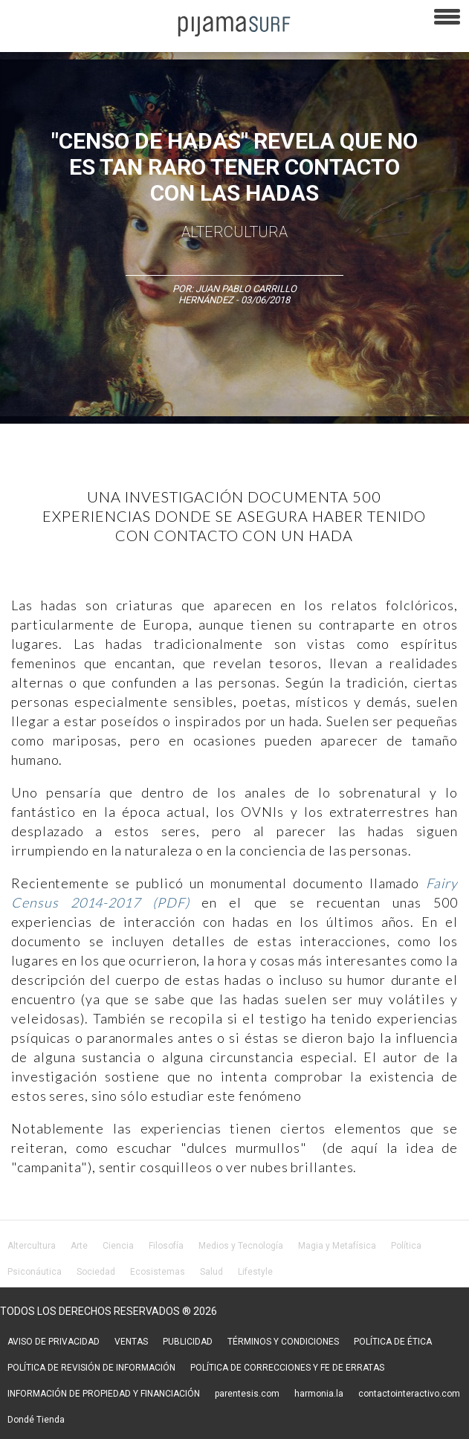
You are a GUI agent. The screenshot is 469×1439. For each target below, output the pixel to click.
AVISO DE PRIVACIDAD (53, 1341)
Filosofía (166, 1246)
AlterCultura (234, 232)
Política (406, 1246)
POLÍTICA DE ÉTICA (393, 1341)
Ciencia (118, 1246)
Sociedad (96, 1272)
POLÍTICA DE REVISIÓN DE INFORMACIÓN (91, 1367)
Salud (211, 1272)
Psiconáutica (34, 1272)
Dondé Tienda (36, 1419)
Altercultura (31, 1246)
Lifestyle (255, 1272)
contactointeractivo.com (409, 1393)
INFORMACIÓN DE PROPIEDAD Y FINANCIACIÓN (103, 1393)
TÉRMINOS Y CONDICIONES (283, 1341)
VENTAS (131, 1341)
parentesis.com (247, 1393)
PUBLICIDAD (188, 1341)
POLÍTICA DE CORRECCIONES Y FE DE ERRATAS (287, 1367)
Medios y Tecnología (240, 1246)
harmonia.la (318, 1393)
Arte (79, 1246)
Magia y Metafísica (337, 1246)
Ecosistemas (157, 1272)
